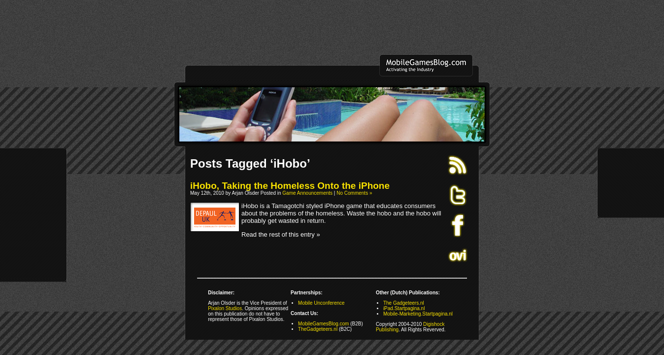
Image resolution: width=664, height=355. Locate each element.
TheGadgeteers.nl (317, 329)
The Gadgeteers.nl (403, 303)
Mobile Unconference (321, 303)
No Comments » (354, 193)
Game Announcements (307, 193)
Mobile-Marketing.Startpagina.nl (418, 314)
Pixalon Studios (225, 308)
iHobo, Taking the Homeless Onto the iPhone (290, 185)
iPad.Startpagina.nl (404, 308)
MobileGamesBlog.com (323, 323)
